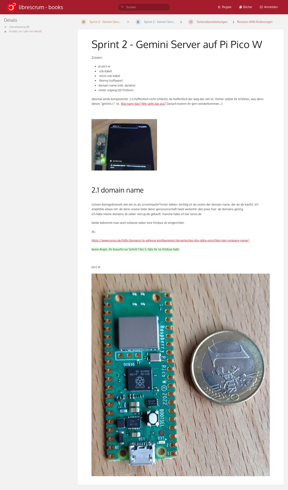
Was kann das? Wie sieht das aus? (143, 103)
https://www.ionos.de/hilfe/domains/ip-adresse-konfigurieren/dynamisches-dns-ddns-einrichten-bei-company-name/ (170, 240)
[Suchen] (122, 7)
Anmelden (269, 7)
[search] (144, 7)
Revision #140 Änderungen (255, 22)
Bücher (245, 7)
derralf (38, 31)
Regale (224, 7)
